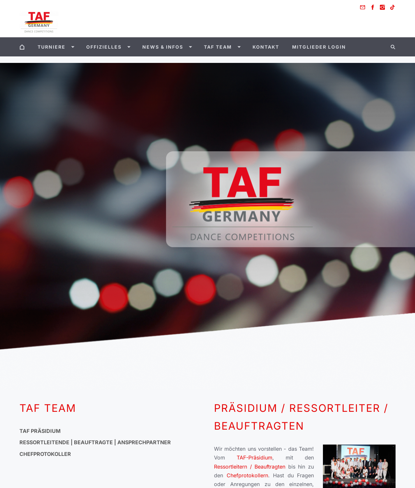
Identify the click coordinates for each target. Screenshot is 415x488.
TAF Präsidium (40, 431)
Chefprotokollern (247, 475)
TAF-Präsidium (254, 457)
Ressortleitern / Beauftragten (251, 466)
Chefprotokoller (45, 454)
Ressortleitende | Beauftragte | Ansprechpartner (95, 442)
